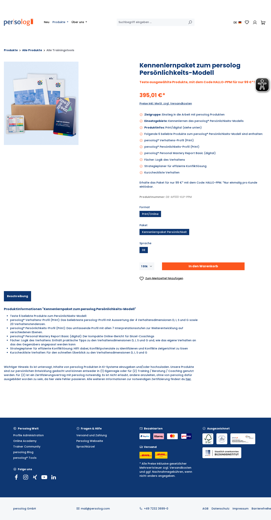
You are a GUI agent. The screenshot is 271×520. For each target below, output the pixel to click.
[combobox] (151, 22)
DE (143, 250)
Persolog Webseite (89, 441)
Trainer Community (26, 446)
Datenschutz (220, 509)
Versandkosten (180, 468)
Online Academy (25, 441)
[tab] (17, 296)
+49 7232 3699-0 (156, 509)
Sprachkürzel (85, 446)
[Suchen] (190, 22)
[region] (68, 103)
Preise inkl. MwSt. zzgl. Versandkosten (165, 103)
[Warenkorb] (263, 22)
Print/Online (150, 214)
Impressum (240, 509)
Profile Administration (28, 435)
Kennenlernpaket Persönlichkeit (164, 232)
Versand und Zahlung (91, 435)
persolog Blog (23, 452)
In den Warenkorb (203, 266)
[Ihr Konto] (255, 22)
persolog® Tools (25, 458)
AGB (205, 509)
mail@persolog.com (95, 509)
